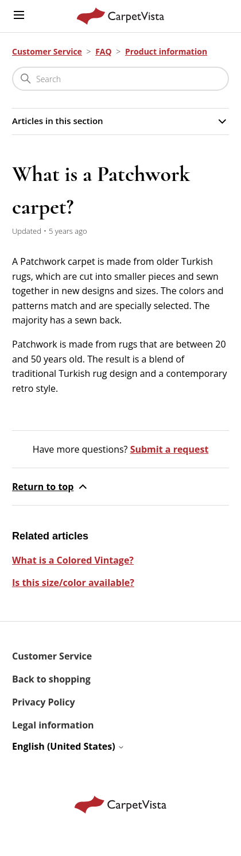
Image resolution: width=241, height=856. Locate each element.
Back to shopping (51, 679)
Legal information (53, 725)
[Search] (120, 79)
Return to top (51, 486)
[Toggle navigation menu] (19, 16)
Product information (166, 51)
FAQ (103, 51)
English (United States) (68, 746)
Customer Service (47, 51)
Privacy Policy (43, 702)
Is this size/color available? (73, 582)
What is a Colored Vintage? (73, 560)
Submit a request (169, 449)
